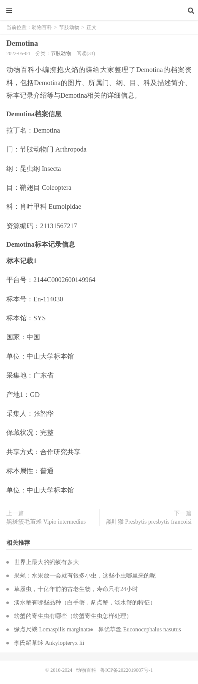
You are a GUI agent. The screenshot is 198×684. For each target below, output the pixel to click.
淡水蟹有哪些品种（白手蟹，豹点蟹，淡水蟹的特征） (85, 602)
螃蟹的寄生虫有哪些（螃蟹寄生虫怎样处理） (73, 616)
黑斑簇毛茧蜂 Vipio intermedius (46, 522)
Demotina (22, 43)
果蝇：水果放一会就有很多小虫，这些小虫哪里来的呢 (85, 575)
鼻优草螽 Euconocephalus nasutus (139, 629)
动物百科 (99, 10)
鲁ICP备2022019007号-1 (126, 670)
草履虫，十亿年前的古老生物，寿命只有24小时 (76, 589)
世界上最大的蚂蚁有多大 (46, 562)
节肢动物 (69, 27)
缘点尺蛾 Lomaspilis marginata (52, 629)
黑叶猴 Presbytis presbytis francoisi (149, 522)
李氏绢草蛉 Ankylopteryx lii (49, 643)
